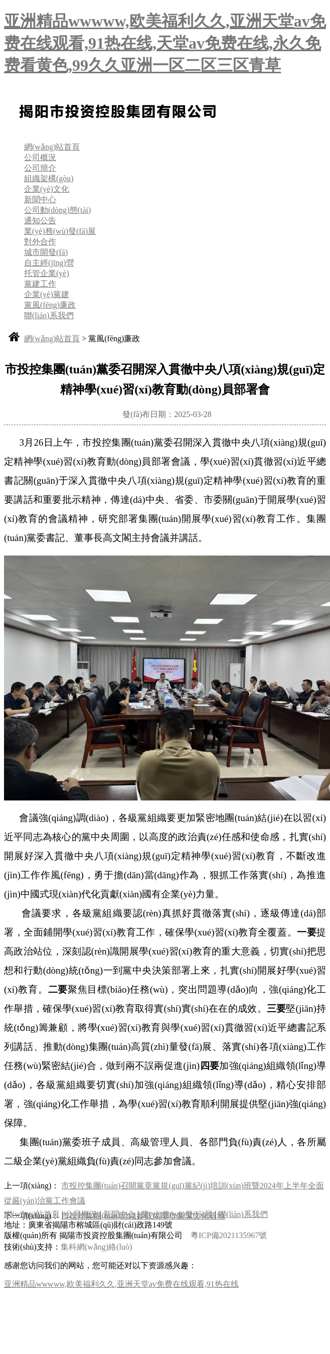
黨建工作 (40, 284)
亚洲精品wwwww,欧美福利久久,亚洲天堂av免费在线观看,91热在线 (121, 1284)
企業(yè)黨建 (46, 294)
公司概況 (40, 157)
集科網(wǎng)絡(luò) (96, 1247)
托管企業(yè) (46, 273)
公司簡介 (40, 168)
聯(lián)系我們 (49, 315)
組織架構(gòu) (49, 178)
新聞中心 (40, 199)
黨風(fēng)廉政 (50, 305)
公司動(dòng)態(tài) (57, 210)
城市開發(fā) (46, 252)
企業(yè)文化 (46, 189)
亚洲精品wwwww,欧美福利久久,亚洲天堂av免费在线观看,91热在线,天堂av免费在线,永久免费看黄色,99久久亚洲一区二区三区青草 (165, 43)
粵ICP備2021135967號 (229, 1235)
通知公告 (40, 220)
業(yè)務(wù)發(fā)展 (60, 231)
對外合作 (40, 241)
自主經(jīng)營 (49, 262)
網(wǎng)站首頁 (52, 147)
